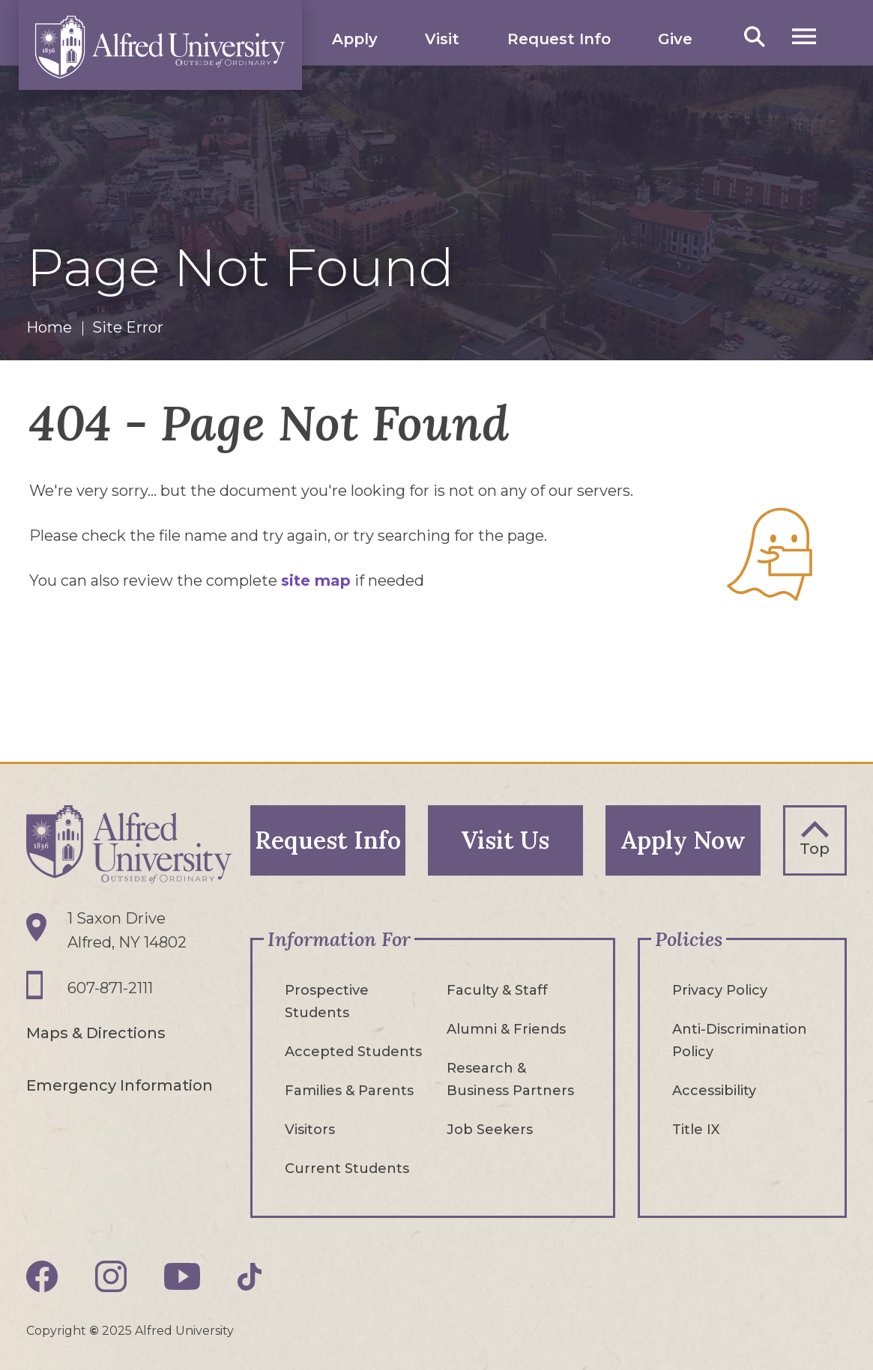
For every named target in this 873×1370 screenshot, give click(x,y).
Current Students (347, 1168)
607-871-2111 (110, 988)
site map (316, 580)
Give (675, 39)
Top (815, 849)
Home (49, 327)
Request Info (559, 39)
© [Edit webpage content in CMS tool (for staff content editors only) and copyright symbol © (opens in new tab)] (94, 1331)
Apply (355, 39)
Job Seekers (490, 1129)
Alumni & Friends (506, 1029)
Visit (442, 39)
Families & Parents (349, 1090)
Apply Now (683, 840)
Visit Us (505, 840)
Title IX (695, 1129)
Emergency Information (119, 1085)
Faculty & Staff (497, 990)
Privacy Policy (719, 990)
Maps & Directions (96, 1033)
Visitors (310, 1129)
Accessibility (714, 1090)
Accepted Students (353, 1051)
